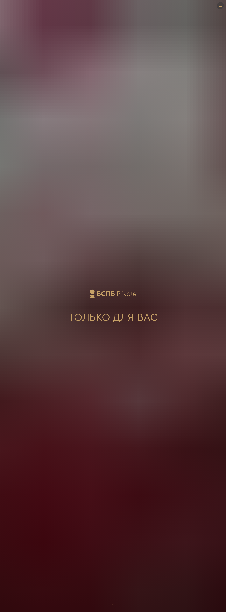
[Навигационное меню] (220, 6)
